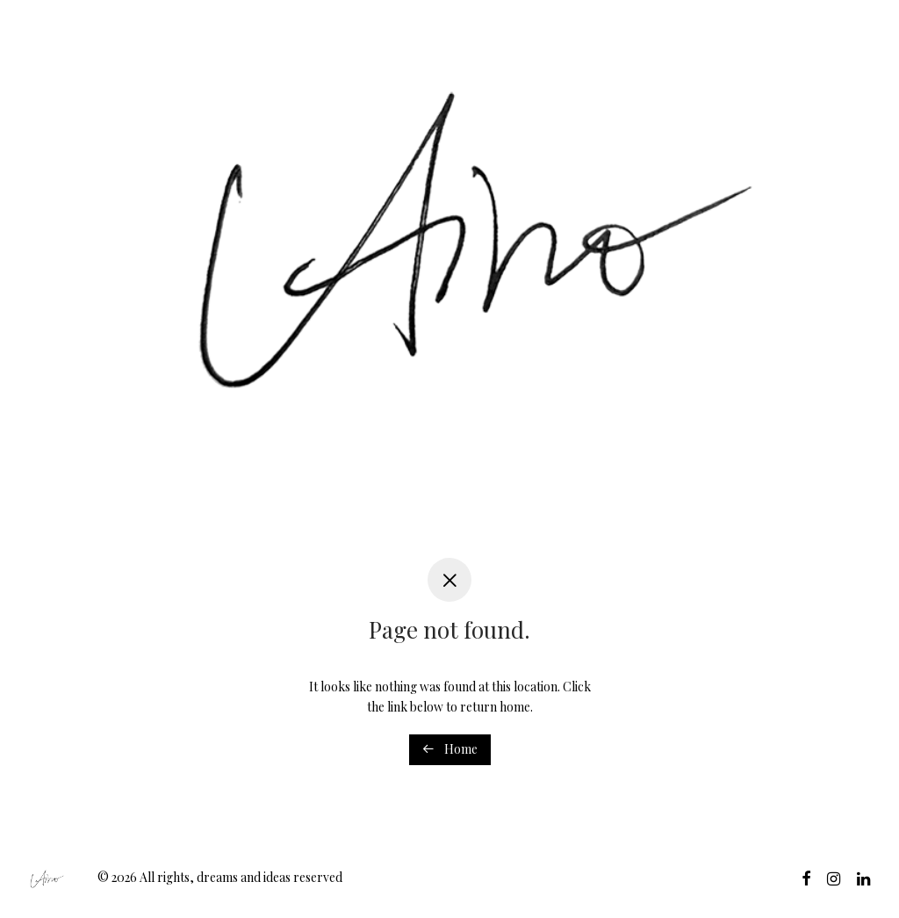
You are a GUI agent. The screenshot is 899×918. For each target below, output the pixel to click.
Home (450, 749)
